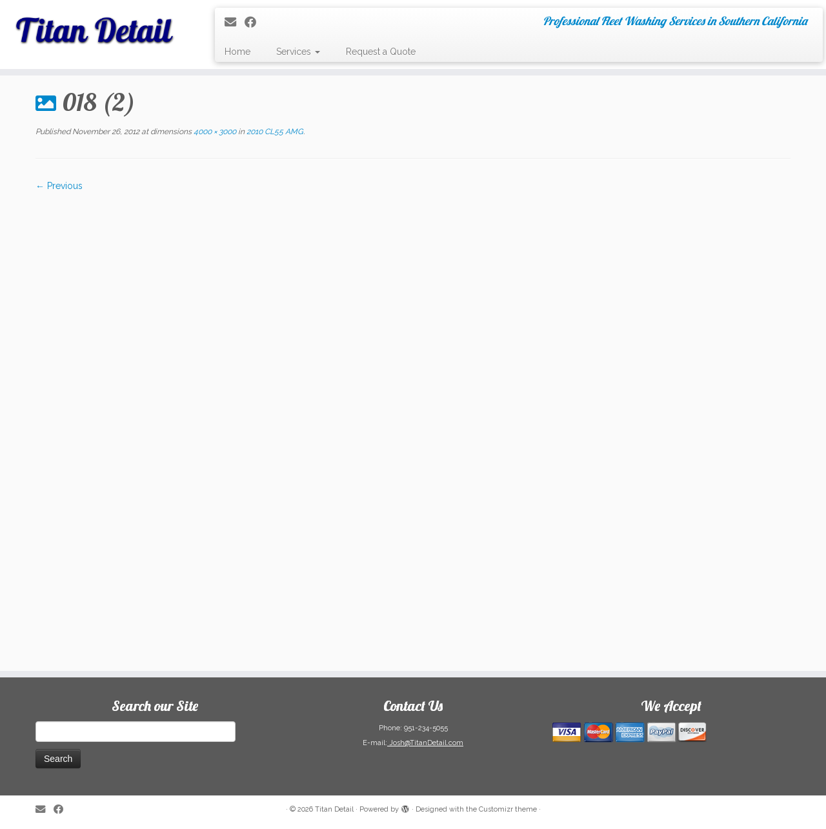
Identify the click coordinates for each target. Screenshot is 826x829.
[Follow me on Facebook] (255, 22)
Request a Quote (381, 51)
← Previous (59, 186)
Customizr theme (508, 809)
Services (298, 51)
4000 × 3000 (214, 131)
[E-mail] (235, 22)
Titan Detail (334, 809)
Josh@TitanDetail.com (425, 743)
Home (237, 51)
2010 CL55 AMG (274, 131)
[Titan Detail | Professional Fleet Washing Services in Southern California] (95, 25)
